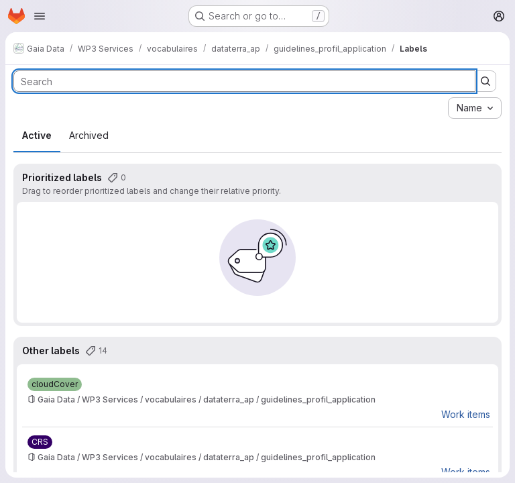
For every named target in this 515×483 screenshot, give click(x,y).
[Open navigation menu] (39, 16)
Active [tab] (37, 135)
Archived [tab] (89, 135)
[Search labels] (244, 81)
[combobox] (475, 108)
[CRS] (39, 442)
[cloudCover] (54, 384)
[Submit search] (485, 81)
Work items (465, 414)
